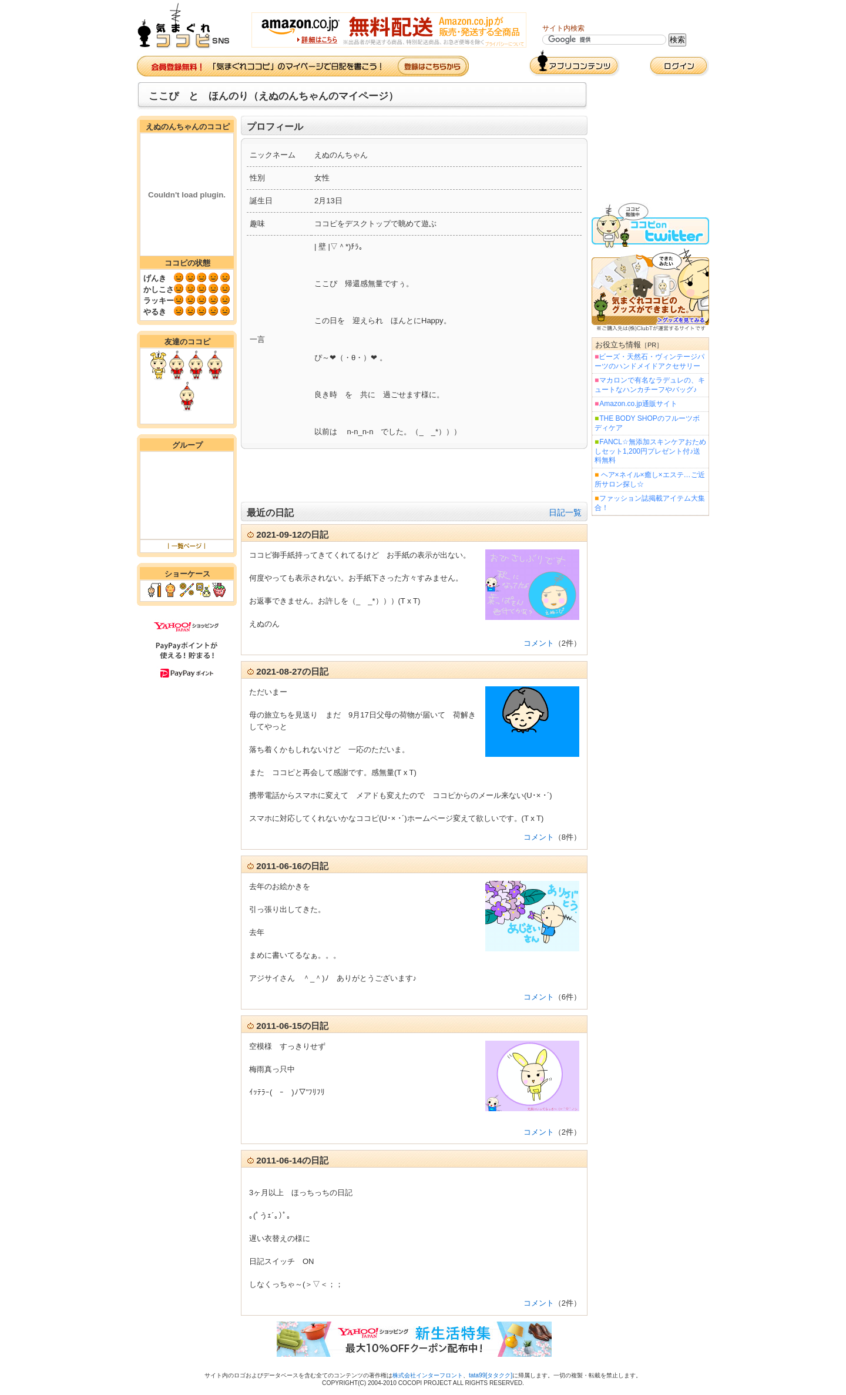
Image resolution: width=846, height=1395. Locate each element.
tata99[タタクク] (490, 1375)
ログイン (679, 66)
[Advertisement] (414, 475)
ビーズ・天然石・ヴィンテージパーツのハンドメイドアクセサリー (649, 361)
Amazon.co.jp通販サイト (638, 404)
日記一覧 (565, 512)
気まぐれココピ (188, 26)
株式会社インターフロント (427, 1375)
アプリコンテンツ (574, 63)
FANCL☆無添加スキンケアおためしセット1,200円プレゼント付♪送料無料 (650, 451)
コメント (538, 643)
